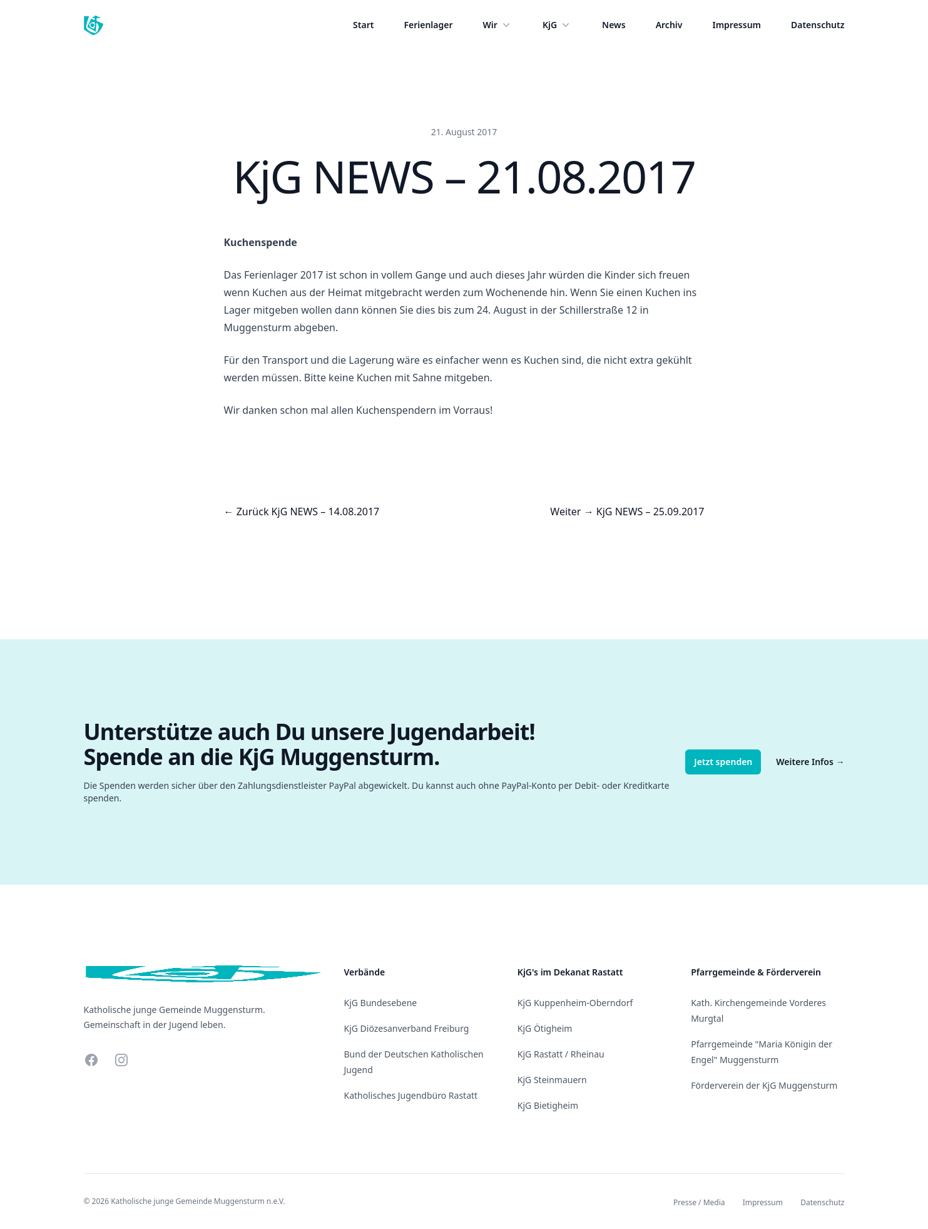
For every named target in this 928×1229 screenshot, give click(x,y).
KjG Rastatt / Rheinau (561, 1054)
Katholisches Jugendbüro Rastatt (411, 1095)
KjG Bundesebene (380, 1003)
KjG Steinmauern (552, 1080)
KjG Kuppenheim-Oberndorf (575, 1003)
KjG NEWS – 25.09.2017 (650, 511)
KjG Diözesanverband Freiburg (406, 1028)
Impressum (736, 25)
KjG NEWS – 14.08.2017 (326, 511)
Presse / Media (699, 1202)
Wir (497, 25)
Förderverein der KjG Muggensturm (764, 1085)
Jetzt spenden (723, 762)
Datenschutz (818, 25)
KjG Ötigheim (545, 1028)
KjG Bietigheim (548, 1105)
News (614, 25)
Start (363, 25)
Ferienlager (428, 25)
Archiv (669, 25)
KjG (557, 25)
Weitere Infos (810, 762)
